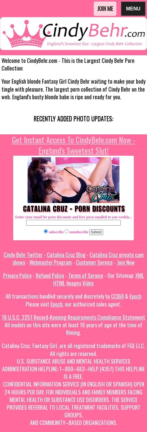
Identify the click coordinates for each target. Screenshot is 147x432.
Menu (133, 8)
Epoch (135, 296)
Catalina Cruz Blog (66, 255)
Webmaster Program (50, 262)
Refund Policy (50, 275)
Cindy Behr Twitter (23, 255)
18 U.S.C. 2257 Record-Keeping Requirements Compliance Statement (73, 317)
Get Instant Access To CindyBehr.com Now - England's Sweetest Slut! (73, 145)
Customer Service (94, 262)
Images (73, 283)
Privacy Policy (17, 275)
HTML (59, 283)
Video (88, 283)
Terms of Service (85, 275)
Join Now (126, 262)
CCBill (117, 296)
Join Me (105, 9)
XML (139, 275)
